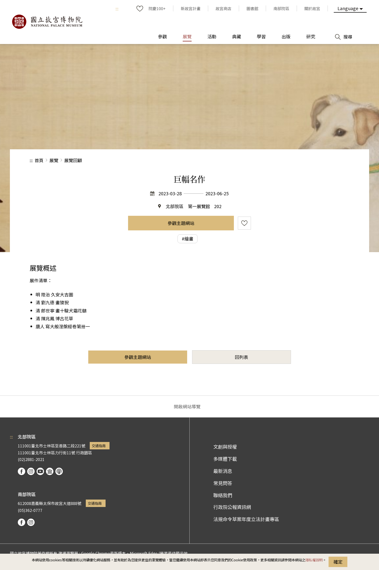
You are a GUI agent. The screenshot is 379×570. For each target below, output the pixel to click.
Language (347, 8)
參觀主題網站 (181, 223)
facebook (21, 471)
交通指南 (99, 445)
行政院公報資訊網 (232, 507)
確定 (338, 561)
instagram (31, 471)
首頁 (39, 160)
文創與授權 (225, 446)
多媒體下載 (225, 458)
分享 (295, 160)
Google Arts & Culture (49, 471)
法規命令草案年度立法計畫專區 (246, 519)
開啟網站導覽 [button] (187, 406)
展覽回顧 (73, 160)
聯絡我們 (222, 495)
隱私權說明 (314, 559)
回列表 (241, 357)
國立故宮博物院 (47, 21)
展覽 (53, 160)
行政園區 (84, 453)
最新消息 (222, 470)
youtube (40, 471)
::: (116, 8)
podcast (59, 471)
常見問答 (222, 483)
